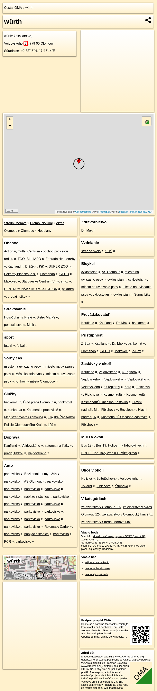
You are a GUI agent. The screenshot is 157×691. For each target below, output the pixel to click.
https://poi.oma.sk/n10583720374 (136, 211)
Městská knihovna (29, 374)
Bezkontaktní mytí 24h (40, 474)
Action (8, 251)
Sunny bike (142, 294)
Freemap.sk (104, 211)
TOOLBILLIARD (29, 259)
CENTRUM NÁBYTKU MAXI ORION (30, 289)
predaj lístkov (17, 296)
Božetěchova (106, 478)
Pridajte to (109, 684)
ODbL (126, 659)
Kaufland (14, 266)
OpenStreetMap (83, 211)
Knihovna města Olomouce (35, 381)
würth (29, 7)
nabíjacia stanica (36, 496)
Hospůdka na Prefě (18, 317)
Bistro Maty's (46, 317)
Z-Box (85, 343)
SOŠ (108, 251)
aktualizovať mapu (103, 536)
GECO (64, 274)
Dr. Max (87, 230)
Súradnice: (12, 51)
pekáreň (68, 289)
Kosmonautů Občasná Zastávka (104, 402)
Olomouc (27, 230)
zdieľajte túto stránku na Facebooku (104, 625)
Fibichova (143, 387)
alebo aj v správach (96, 574)
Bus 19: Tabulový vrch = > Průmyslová (109, 453)
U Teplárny (129, 372)
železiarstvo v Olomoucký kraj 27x (127, 514)
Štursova (121, 486)
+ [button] (9, 120)
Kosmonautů (112, 394)
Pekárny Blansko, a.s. (20, 274)
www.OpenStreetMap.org (129, 656)
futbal (8, 345)
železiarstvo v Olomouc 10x (101, 507)
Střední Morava (15, 223)
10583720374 (89, 539)
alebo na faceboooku (97, 568)
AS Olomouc (33, 481)
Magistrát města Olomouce (23, 417)
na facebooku (109, 624)
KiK (41, 266)
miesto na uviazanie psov (22, 366)
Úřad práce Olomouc (38, 402)
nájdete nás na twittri (97, 562)
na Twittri (119, 627)
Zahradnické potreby (60, 259)
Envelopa (126, 409)
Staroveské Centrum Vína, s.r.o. (45, 281)
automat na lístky (57, 445)
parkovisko (12, 474)
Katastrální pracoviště (42, 410)
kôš (50, 425)
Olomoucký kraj (41, 223)
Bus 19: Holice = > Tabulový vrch (120, 445)
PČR (7, 541)
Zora (127, 387)
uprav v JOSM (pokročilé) (130, 536)
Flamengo (47, 274)
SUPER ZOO (58, 266)
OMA (18, 7)
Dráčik (29, 266)
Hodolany (45, 230)
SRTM (119, 681)
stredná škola (91, 251)
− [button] (9, 126)
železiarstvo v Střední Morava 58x (106, 522)
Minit (30, 324)
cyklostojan (89, 272)
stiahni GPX (88, 545)
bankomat (11, 402)
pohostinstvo (13, 324)
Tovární (86, 486)
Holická (86, 478)
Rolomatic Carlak (56, 526)
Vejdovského (16, 43)
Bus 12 (86, 445)
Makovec (10, 281)
